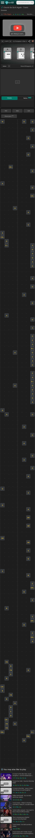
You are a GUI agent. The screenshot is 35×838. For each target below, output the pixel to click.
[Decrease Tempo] (2, 41)
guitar (4, 66)
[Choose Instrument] (9, 66)
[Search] (32, 2)
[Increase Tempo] (10, 41)
